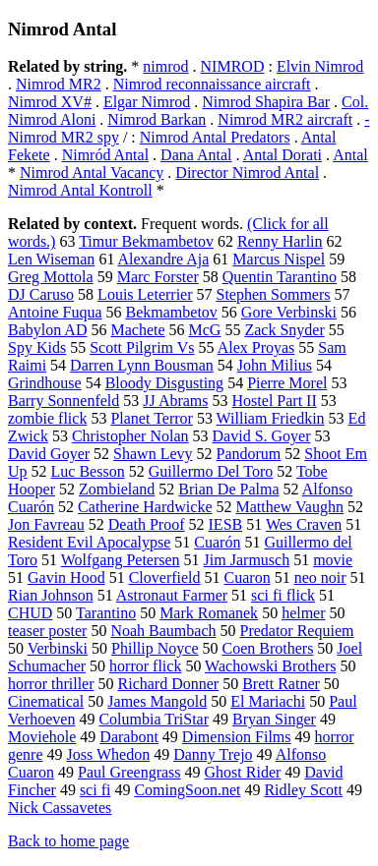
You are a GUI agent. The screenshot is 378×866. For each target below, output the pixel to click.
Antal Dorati (282, 154)
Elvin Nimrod (320, 66)
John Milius (274, 365)
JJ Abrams (175, 400)
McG (205, 329)
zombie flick (47, 418)
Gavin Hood (66, 577)
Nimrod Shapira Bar (266, 101)
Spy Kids (37, 347)
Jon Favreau (46, 524)
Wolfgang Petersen (120, 559)
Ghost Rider (243, 772)
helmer (303, 613)
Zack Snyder (284, 329)
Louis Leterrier (144, 294)
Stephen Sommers (274, 294)
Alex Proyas (256, 347)
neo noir (320, 577)
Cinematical (46, 701)
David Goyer (49, 453)
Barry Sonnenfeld (63, 400)
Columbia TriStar (153, 719)
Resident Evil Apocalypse (89, 542)
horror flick (145, 666)
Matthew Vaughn (290, 506)
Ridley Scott (303, 789)
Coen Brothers (267, 648)
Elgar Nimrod (146, 101)
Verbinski (58, 648)
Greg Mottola (51, 276)
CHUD (30, 613)
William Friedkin (271, 418)
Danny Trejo (212, 754)
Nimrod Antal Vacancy (91, 172)
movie (332, 559)
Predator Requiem (296, 630)
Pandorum (249, 453)
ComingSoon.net (187, 789)
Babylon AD (47, 329)
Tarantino (106, 613)
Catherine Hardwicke (145, 506)
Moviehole (42, 736)
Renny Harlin (280, 241)
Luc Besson (88, 471)
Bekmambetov (172, 312)
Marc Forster (158, 276)
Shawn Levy (152, 453)
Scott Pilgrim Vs (142, 347)
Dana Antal (195, 154)
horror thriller (51, 683)
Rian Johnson (51, 595)
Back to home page (68, 841)
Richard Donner (169, 683)
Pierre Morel (287, 383)
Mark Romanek (208, 613)
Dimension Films (236, 736)
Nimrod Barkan (156, 119)
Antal (350, 154)
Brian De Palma (228, 489)
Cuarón (217, 542)
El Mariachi (267, 701)
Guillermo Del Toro (211, 471)
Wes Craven (304, 524)
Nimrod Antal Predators (215, 137)
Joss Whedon (109, 754)
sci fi (95, 789)
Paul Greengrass (129, 772)
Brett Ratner (281, 683)
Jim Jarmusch (247, 559)
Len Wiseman (51, 259)
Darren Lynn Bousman (142, 365)
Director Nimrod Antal (247, 172)
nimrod (165, 66)
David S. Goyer (262, 436)
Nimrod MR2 (58, 84)
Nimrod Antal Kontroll (80, 190)
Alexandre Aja (164, 259)
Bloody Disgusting (164, 383)
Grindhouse (45, 383)
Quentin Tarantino (279, 276)
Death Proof (146, 524)
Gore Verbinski (289, 312)
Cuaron (247, 577)
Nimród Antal (105, 154)
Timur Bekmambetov (146, 241)
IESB (226, 524)
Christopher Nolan (130, 436)
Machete (137, 329)
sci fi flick (283, 595)
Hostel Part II (274, 400)
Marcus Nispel (278, 259)
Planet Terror (151, 418)
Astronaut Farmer (171, 595)
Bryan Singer (274, 719)
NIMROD (233, 66)
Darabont (128, 736)
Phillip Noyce (154, 648)
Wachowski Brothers (270, 666)
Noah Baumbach (163, 630)
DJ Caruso (41, 294)
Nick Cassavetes (59, 807)
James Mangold (157, 701)
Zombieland (117, 489)
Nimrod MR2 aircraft (285, 119)
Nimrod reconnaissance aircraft (212, 84)
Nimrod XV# (50, 101)
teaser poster (47, 630)
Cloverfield (165, 577)
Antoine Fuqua (55, 312)
